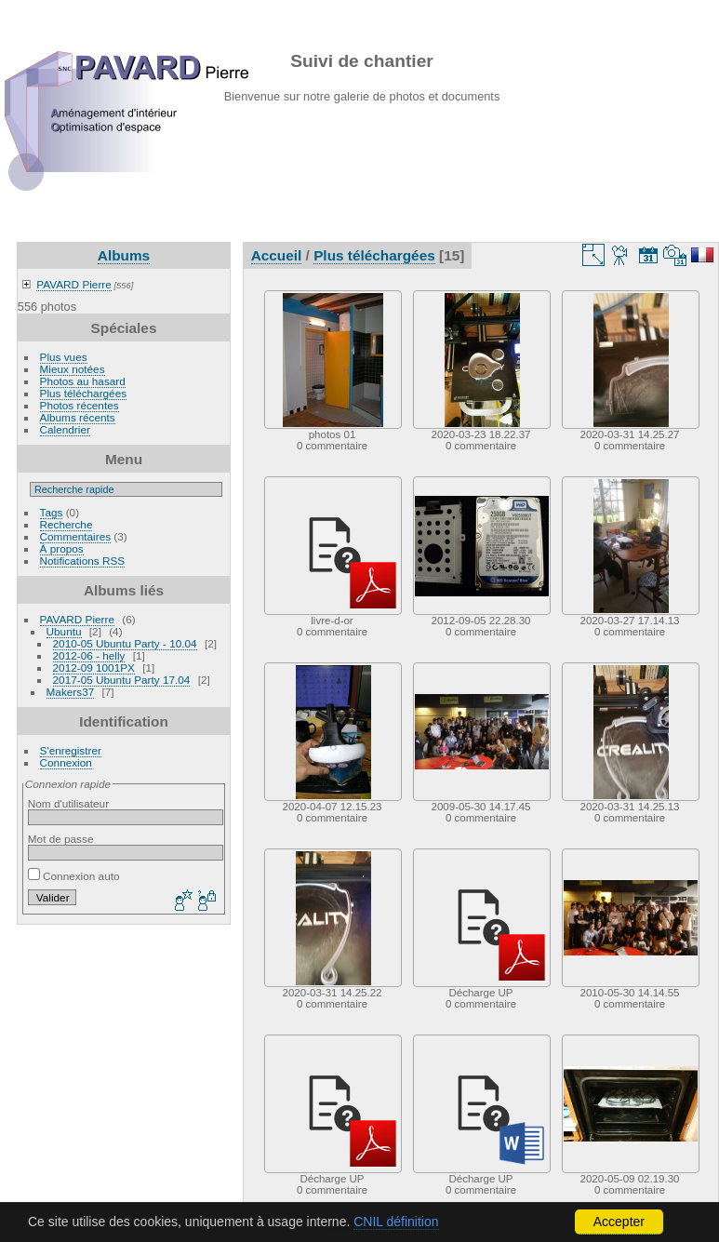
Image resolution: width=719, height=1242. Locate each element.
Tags (51, 512)
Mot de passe (61, 839)
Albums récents (77, 417)
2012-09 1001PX (94, 667)
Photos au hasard (83, 381)
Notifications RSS (83, 560)
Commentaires (76, 536)
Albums (124, 255)
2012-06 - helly (89, 655)
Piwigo (391, 1227)
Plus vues (63, 357)
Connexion (66, 762)
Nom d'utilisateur (68, 803)
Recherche (66, 524)
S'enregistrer (70, 750)
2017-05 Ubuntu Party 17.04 (122, 680)
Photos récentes (79, 405)
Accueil (276, 255)
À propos (62, 548)
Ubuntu (64, 631)
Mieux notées (72, 369)
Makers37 (71, 692)
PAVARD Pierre (73, 284)
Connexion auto (74, 876)
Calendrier (65, 429)
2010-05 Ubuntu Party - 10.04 (125, 643)
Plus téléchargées (83, 393)
